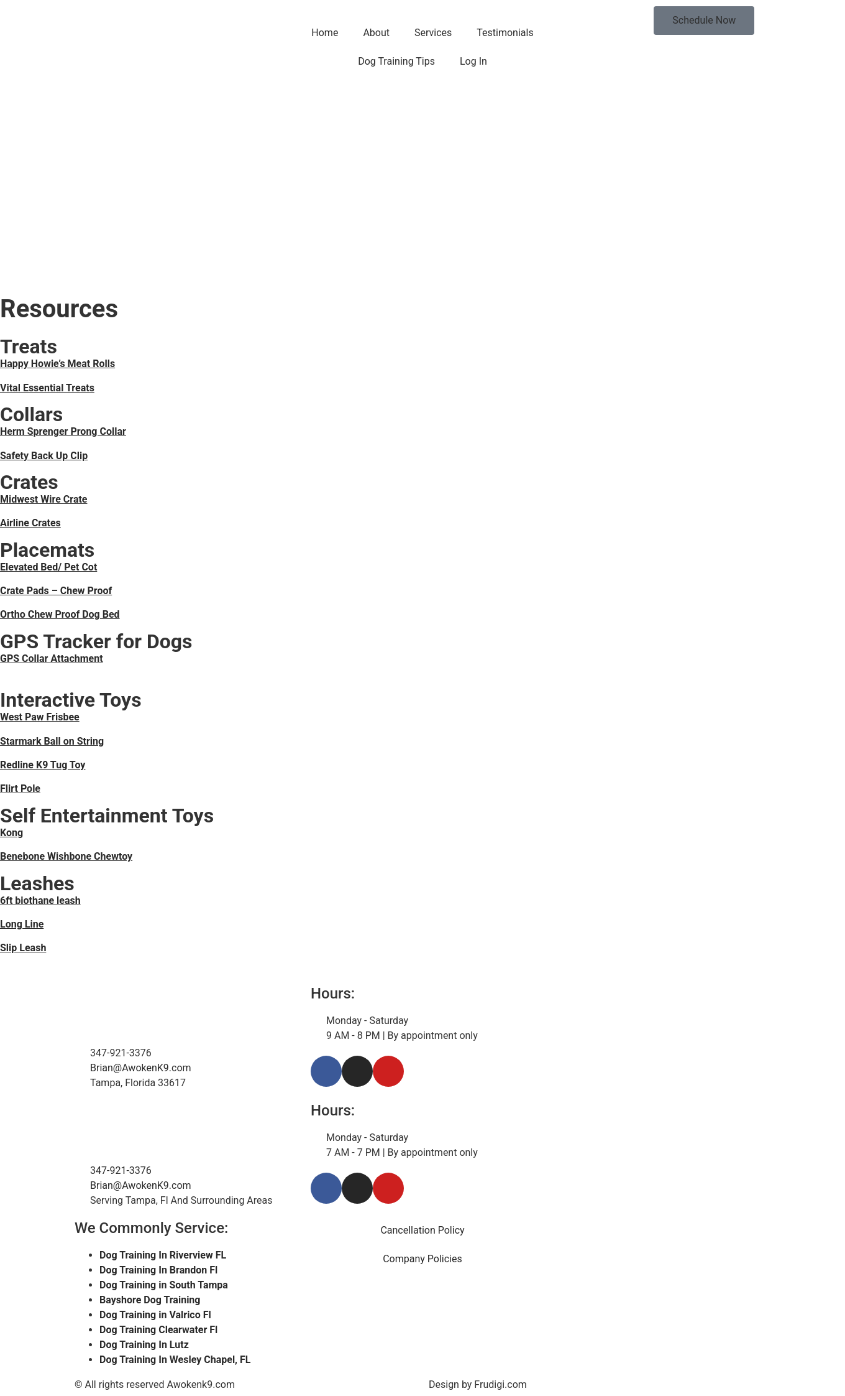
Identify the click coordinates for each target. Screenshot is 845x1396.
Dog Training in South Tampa (163, 1285)
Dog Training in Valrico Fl (155, 1315)
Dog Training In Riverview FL (162, 1255)
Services (433, 33)
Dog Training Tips (396, 61)
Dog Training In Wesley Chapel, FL (174, 1360)
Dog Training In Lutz (144, 1345)
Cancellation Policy (422, 1230)
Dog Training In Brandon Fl (158, 1270)
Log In (473, 61)
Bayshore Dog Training (149, 1300)
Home (324, 33)
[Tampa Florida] (658, 1149)
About (376, 33)
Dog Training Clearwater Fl (158, 1330)
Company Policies (422, 1259)
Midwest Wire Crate (44, 499)
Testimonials (505, 33)
